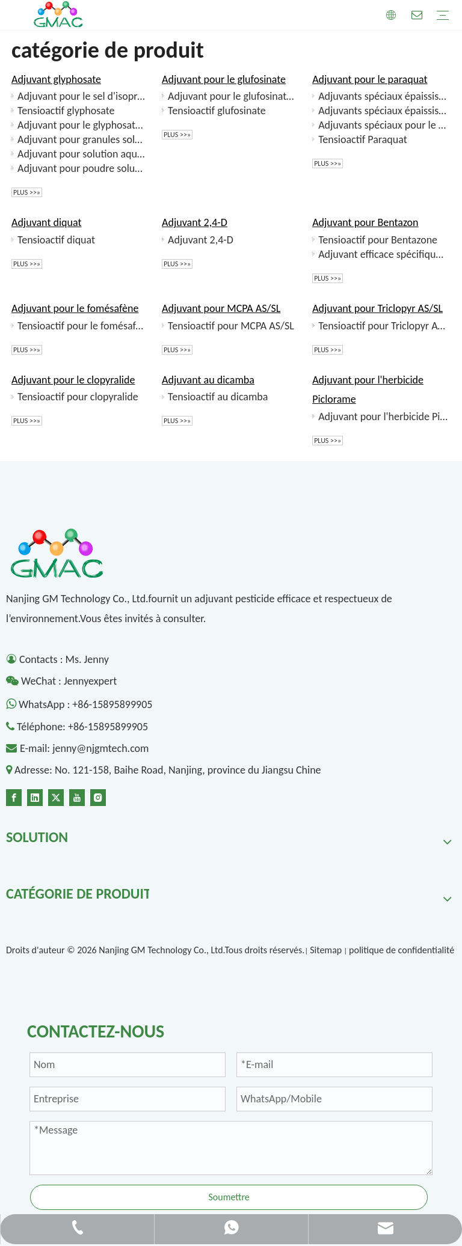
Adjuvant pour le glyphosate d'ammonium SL (82, 125)
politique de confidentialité (401, 950)
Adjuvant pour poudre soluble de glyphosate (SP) (82, 168)
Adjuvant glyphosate (56, 79)
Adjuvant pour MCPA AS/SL (221, 308)
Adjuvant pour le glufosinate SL (233, 96)
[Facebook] (14, 796)
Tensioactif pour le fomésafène (82, 325)
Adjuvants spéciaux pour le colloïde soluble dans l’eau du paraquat (383, 125)
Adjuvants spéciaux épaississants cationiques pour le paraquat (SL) (383, 110)
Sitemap (326, 950)
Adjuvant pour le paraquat (369, 79)
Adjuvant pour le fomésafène (74, 308)
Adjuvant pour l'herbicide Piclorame (383, 416)
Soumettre (228, 1197)
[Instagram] (98, 796)
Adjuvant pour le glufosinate (224, 79)
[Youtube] (77, 796)
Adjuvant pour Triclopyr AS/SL (377, 308)
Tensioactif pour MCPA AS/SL (231, 325)
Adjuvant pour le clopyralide (73, 379)
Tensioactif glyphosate (66, 110)
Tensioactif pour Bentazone (377, 239)
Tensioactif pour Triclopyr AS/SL (383, 325)
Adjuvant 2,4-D (194, 222)
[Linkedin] (35, 796)
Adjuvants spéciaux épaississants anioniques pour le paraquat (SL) (383, 96)
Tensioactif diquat (56, 239)
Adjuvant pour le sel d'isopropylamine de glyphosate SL (82, 96)
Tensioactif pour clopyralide (77, 396)
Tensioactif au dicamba (218, 396)
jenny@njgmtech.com (100, 748)
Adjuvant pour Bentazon (365, 222)
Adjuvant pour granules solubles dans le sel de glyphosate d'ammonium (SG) (82, 139)
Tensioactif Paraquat (362, 139)
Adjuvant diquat (46, 222)
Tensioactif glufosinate (217, 110)
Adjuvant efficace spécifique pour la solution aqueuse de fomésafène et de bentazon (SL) (383, 254)
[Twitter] (56, 796)
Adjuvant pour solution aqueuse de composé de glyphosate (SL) (82, 153)
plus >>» (26, 192)
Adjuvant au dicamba (208, 379)
